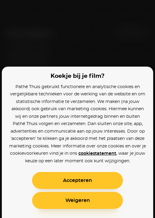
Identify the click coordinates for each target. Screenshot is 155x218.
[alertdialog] (77, 109)
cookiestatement (97, 153)
